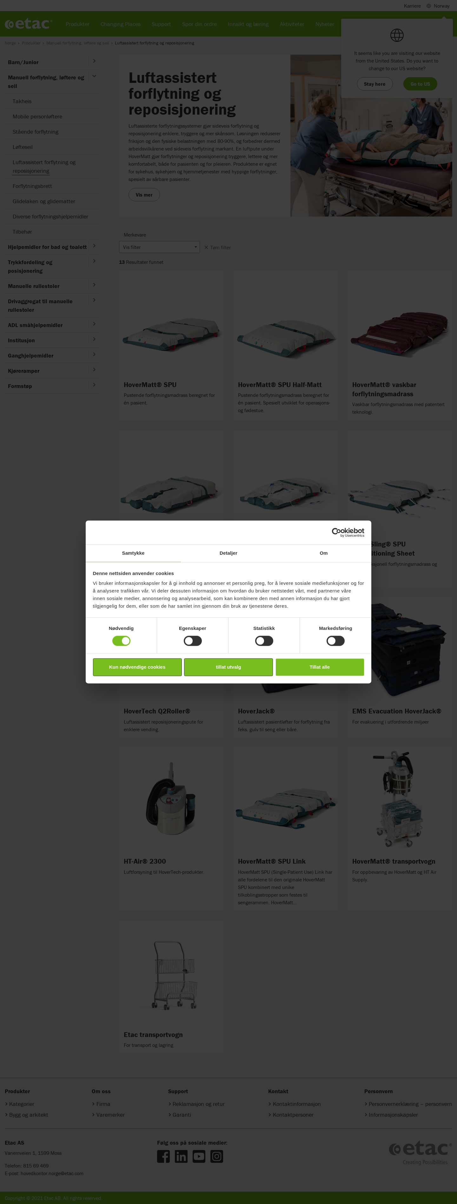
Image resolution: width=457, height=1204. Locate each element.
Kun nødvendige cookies (137, 667)
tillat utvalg (228, 667)
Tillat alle (320, 667)
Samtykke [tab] (133, 553)
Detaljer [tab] (228, 553)
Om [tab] (324, 553)
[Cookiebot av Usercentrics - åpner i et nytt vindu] (336, 532)
